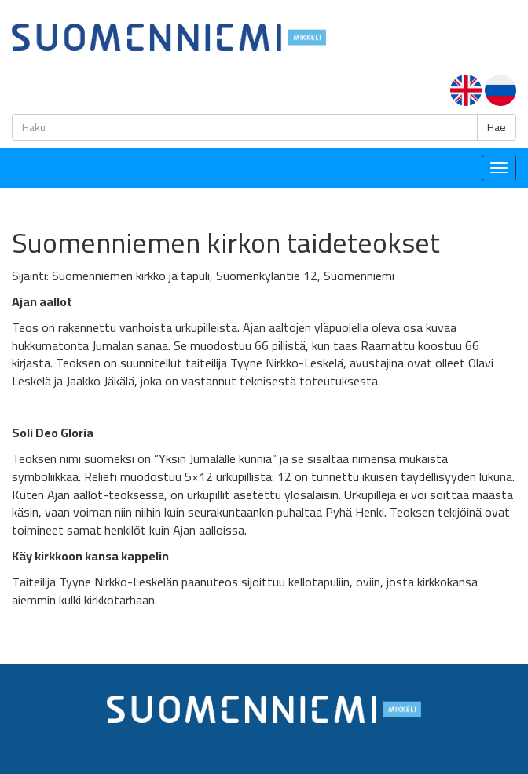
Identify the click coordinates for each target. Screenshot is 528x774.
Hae (496, 127)
